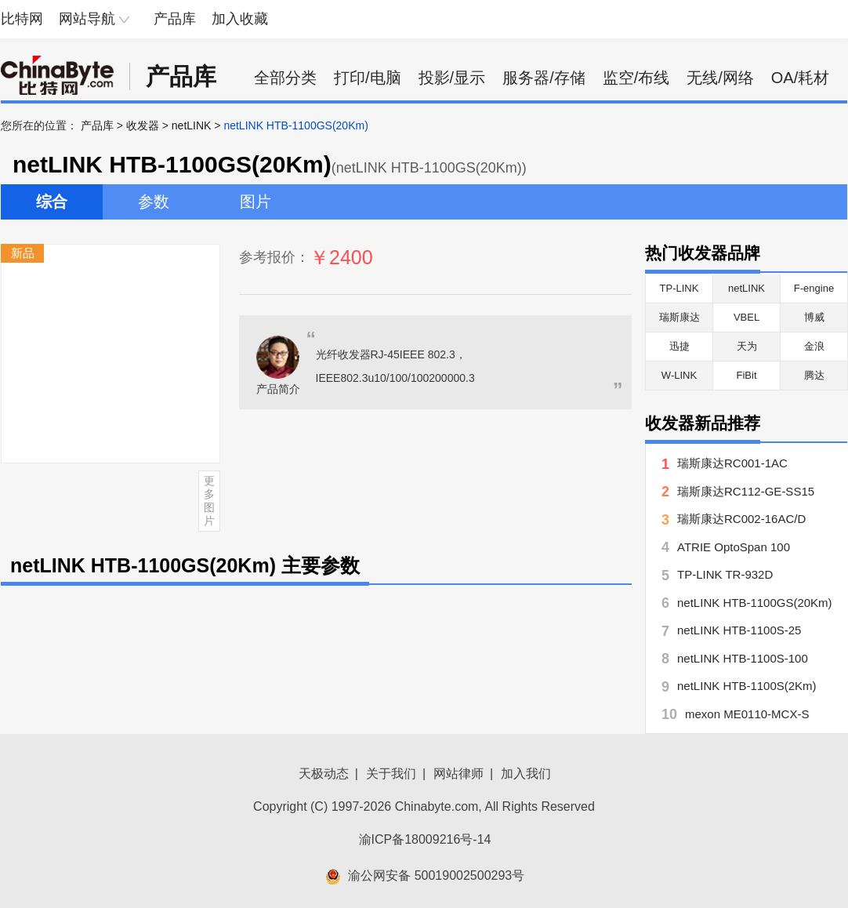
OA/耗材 (800, 77)
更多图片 (209, 500)
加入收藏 (240, 19)
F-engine (814, 288)
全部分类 (285, 77)
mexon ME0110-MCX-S (747, 714)
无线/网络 (720, 77)
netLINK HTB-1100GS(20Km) (754, 602)
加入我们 (526, 773)
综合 (51, 201)
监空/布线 (636, 77)
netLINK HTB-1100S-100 (742, 658)
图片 (255, 201)
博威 (814, 317)
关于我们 (391, 773)
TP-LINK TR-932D (725, 574)
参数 (153, 201)
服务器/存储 (543, 77)
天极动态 (324, 773)
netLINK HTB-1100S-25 (739, 630)
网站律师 (458, 773)
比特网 (22, 19)
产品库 (175, 19)
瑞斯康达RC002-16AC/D (741, 518)
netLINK (192, 125)
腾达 (814, 375)
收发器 (142, 125)
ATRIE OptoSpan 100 (733, 547)
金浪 (814, 346)
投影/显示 (452, 77)
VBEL (746, 317)
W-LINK (679, 375)
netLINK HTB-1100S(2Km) (747, 685)
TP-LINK (679, 288)
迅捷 (679, 346)
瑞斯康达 (679, 317)
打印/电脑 (367, 77)
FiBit (747, 375)
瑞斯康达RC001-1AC (732, 463)
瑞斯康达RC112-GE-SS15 (745, 491)
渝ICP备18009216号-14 (425, 839)
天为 (747, 346)
